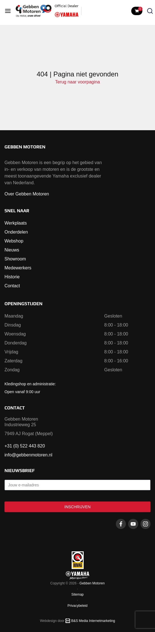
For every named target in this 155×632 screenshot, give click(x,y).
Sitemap (77, 594)
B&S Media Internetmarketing (93, 621)
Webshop (13, 241)
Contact (12, 285)
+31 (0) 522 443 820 (24, 446)
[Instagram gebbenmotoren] (145, 524)
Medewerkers (17, 267)
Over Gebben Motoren (26, 194)
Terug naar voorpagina (77, 82)
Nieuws (11, 250)
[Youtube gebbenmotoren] (133, 524)
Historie (12, 276)
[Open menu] (7, 11)
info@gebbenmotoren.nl (28, 455)
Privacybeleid (77, 605)
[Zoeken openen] (150, 11)
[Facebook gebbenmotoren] (121, 524)
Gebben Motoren (92, 583)
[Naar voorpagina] (33, 11)
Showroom (15, 258)
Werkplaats (15, 223)
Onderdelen (16, 232)
